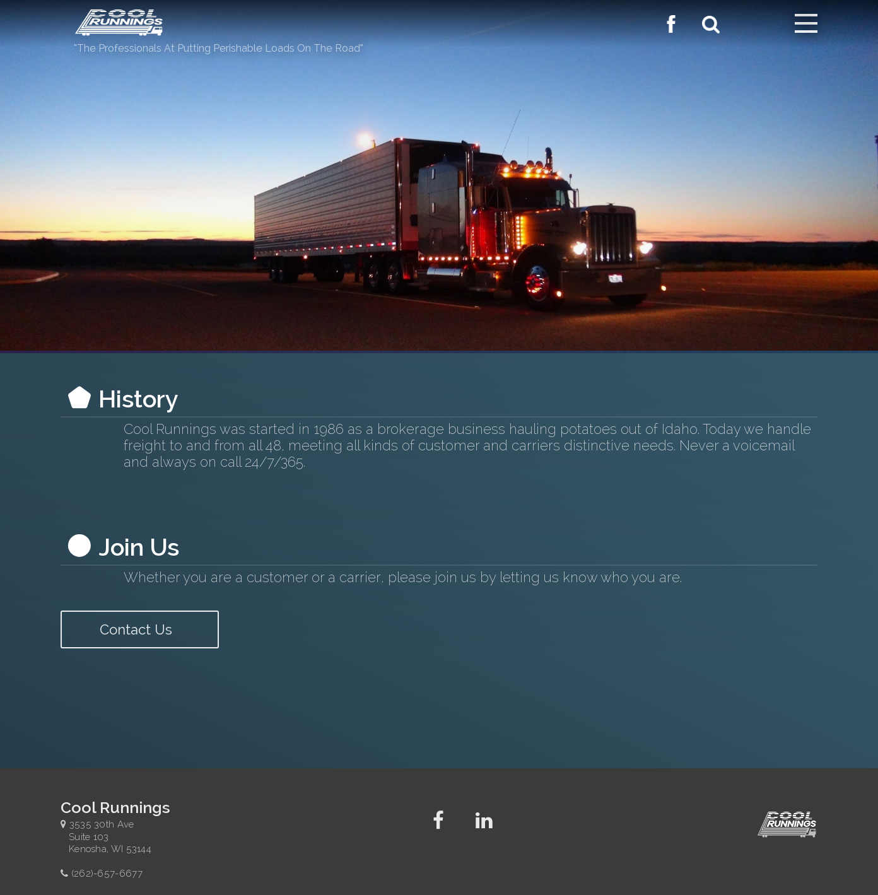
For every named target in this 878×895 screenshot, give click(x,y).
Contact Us (140, 629)
